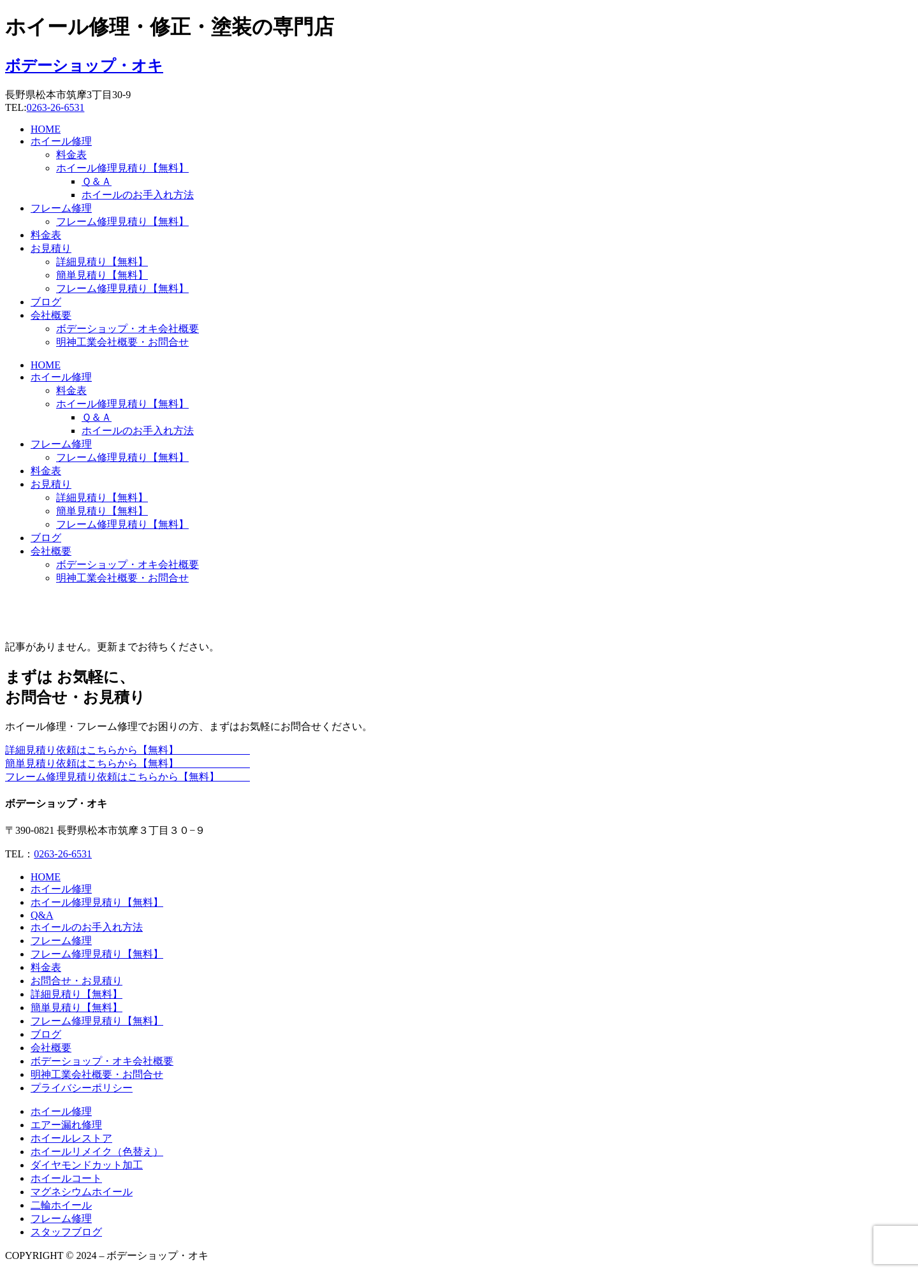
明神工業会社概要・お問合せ (122, 342)
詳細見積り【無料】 (102, 261)
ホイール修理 (61, 141)
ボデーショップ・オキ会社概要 (127, 328)
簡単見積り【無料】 (102, 275)
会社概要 (51, 315)
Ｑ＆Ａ (97, 181)
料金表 (71, 154)
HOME (46, 129)
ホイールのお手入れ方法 (138, 194)
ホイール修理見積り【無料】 (122, 168)
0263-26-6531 (56, 107)
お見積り (51, 248)
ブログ (46, 301)
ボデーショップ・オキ (84, 65)
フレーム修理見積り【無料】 (122, 221)
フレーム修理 (61, 208)
